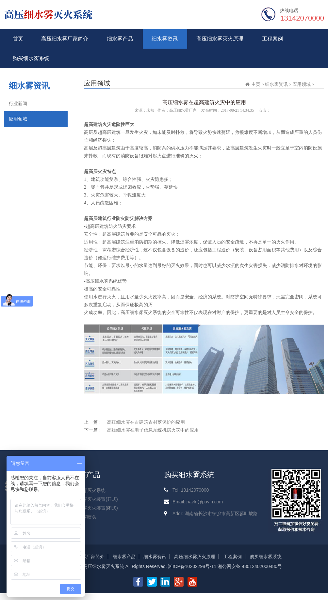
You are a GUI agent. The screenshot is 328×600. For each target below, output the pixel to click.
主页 (255, 84)
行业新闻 (18, 103)
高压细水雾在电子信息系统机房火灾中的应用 (153, 430)
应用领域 (18, 118)
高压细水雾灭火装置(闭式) (91, 508)
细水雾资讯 (165, 38)
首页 (18, 38)
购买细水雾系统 (31, 58)
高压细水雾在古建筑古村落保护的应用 (146, 422)
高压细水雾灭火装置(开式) (91, 499)
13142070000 (302, 18)
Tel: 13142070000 (190, 490)
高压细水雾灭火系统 (85, 490)
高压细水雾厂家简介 (64, 38)
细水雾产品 (120, 38)
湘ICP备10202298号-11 (192, 566)
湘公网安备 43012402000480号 (250, 566)
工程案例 (272, 38)
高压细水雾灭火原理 (219, 38)
